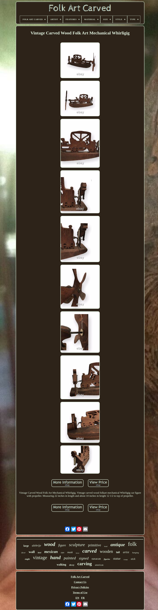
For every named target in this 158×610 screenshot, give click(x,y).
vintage (40, 557)
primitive (94, 545)
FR (83, 597)
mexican (51, 552)
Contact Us (80, 582)
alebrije (36, 545)
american (99, 565)
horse (77, 553)
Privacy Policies (80, 587)
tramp (126, 559)
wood (49, 544)
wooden (106, 551)
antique (118, 544)
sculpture (77, 544)
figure (62, 545)
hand (55, 557)
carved (89, 551)
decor (23, 553)
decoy (71, 565)
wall (32, 552)
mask (70, 552)
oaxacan (96, 558)
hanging (135, 552)
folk (132, 544)
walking (61, 564)
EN (77, 597)
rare (62, 552)
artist (126, 552)
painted (70, 558)
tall (118, 552)
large (26, 545)
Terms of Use (80, 592)
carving (84, 563)
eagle (27, 559)
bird (39, 552)
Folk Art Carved (80, 576)
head (105, 546)
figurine (107, 559)
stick (133, 559)
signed (84, 558)
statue (117, 558)
